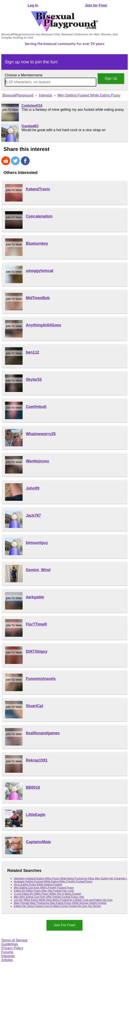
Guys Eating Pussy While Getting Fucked (38, 884)
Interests (8, 956)
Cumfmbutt (36, 406)
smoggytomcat (39, 270)
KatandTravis (38, 189)
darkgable (35, 597)
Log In (33, 5)
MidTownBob (38, 298)
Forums (7, 952)
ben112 (32, 352)
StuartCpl (34, 706)
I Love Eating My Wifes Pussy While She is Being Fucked (47, 893)
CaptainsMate (38, 842)
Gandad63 (30, 126)
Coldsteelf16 (32, 105)
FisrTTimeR (36, 624)
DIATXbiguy (36, 651)
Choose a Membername (24, 75)
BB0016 (33, 787)
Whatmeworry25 (41, 434)
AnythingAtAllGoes (43, 325)
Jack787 (33, 515)
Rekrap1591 (37, 760)
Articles (7, 960)
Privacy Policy (12, 948)
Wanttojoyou (37, 461)
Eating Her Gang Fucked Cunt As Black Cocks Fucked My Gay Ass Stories (57, 906)
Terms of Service (14, 940)
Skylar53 (34, 379)
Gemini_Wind (38, 570)
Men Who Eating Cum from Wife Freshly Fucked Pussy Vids (49, 896)
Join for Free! (96, 5)
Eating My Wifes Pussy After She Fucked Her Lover (44, 890)
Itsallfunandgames (43, 733)
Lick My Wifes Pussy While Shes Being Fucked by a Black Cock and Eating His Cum (63, 900)
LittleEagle (35, 814)
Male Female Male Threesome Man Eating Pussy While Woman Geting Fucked (60, 903)
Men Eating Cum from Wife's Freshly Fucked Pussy (44, 887)
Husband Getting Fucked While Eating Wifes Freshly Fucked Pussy (53, 881)
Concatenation (39, 216)
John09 (32, 488)
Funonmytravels (41, 678)
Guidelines (9, 944)
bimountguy (37, 542)
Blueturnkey (37, 243)
